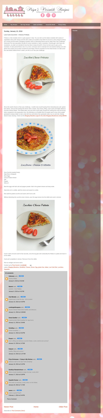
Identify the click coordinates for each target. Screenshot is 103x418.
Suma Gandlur (13, 317)
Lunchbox (60, 267)
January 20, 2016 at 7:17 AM (17, 385)
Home (5, 24)
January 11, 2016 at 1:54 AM (17, 322)
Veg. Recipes (13, 24)
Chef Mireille (12, 297)
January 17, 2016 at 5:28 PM (17, 374)
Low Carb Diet (53, 267)
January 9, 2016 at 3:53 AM (16, 281)
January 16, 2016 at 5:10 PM (17, 364)
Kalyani (11, 349)
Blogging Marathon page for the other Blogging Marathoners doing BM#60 (46, 115)
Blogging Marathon (13, 267)
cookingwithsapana (14, 307)
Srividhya (11, 328)
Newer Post (8, 407)
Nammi (11, 286)
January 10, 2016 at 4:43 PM (17, 301)
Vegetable (7, 269)
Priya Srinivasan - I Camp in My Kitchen (21, 359)
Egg (36, 267)
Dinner (33, 267)
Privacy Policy (62, 24)
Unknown (11, 276)
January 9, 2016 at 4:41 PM (16, 291)
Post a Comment (12, 399)
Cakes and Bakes (37, 24)
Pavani (11, 338)
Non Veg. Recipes (25, 24)
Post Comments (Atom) (18, 410)
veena (10, 390)
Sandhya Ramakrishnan (16, 369)
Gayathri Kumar (13, 380)
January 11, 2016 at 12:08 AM (17, 312)
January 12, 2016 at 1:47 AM (17, 343)
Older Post (63, 407)
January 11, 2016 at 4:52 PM (17, 333)
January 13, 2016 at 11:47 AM (17, 353)
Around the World (50, 24)
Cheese (28, 267)
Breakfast (22, 267)
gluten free (41, 267)
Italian (46, 267)
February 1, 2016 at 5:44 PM (17, 395)
